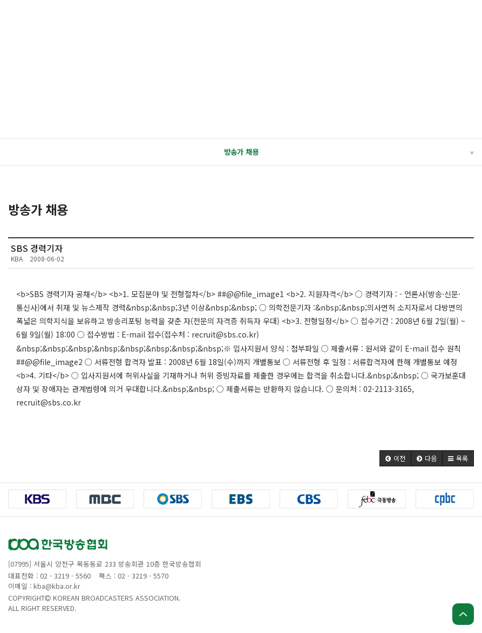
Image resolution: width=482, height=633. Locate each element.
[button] (395, 458)
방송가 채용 (349, 152)
